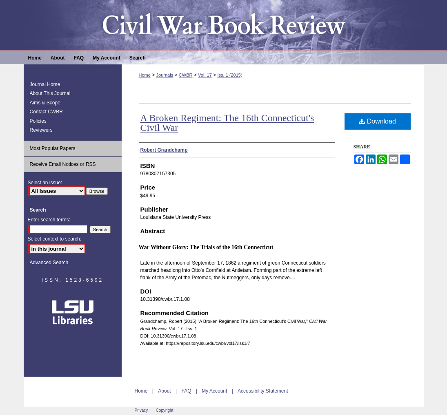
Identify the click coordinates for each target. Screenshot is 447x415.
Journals (164, 75)
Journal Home (45, 84)
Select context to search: (54, 239)
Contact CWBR (46, 112)
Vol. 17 (205, 75)
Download (377, 121)
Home (145, 75)
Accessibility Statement (263, 391)
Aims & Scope (45, 103)
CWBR (186, 75)
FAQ (186, 391)
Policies (38, 121)
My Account (214, 391)
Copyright (164, 410)
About (164, 391)
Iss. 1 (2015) (229, 75)
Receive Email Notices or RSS (63, 164)
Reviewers (41, 130)
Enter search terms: (49, 220)
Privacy (141, 410)
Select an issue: (45, 182)
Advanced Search (49, 262)
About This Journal (50, 93)
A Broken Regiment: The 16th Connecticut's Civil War (227, 123)
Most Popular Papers (53, 148)
